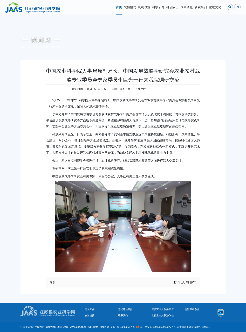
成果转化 (186, 7)
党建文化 (215, 7)
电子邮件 (89, 309)
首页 (119, 7)
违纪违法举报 (125, 309)
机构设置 (144, 7)
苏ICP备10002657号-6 (123, 327)
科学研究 (158, 7)
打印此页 (179, 282)
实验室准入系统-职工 (163, 309)
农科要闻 (55, 47)
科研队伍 (172, 7)
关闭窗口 (191, 282)
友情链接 (89, 315)
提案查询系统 (192, 309)
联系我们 (123, 315)
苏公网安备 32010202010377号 (157, 327)
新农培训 (201, 7)
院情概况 (130, 7)
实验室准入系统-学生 (163, 315)
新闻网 (44, 47)
